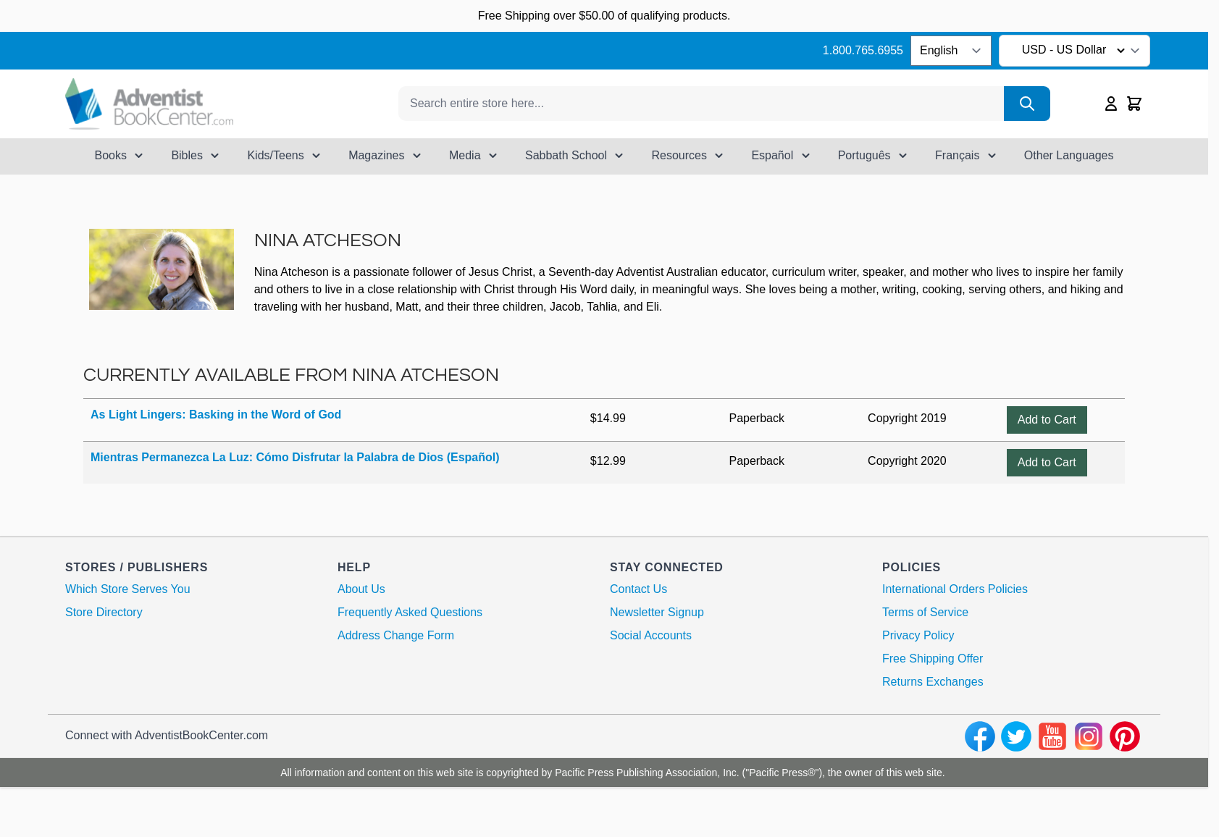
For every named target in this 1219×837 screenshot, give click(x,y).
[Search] (1027, 103)
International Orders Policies (955, 589)
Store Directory (104, 612)
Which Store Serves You (127, 589)
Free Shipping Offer (932, 658)
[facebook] (980, 736)
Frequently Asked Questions (410, 612)
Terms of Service (925, 612)
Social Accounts (651, 635)
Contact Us (638, 589)
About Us (361, 589)
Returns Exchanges (933, 682)
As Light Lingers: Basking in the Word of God (216, 414)
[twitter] (1016, 736)
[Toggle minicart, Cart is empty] (1134, 103)
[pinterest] (1125, 736)
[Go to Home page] (149, 104)
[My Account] (1111, 103)
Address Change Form (396, 635)
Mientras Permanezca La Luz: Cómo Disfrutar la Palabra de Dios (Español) (295, 457)
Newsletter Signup (657, 612)
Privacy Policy (918, 635)
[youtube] (1052, 736)
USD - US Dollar (1076, 50)
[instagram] (1089, 736)
